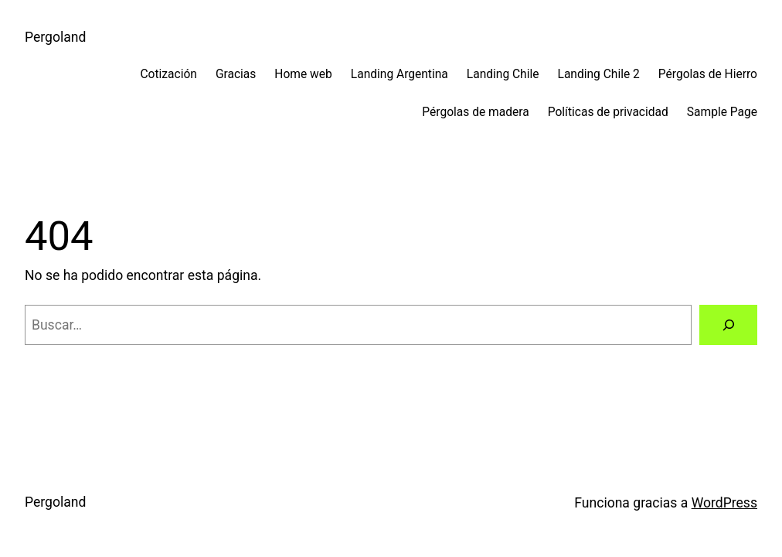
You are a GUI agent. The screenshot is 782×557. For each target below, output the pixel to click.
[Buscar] (728, 324)
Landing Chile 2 (599, 74)
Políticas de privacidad (608, 112)
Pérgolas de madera (475, 112)
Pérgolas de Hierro (707, 74)
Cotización (168, 74)
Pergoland (55, 37)
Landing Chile (503, 74)
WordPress (724, 503)
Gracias (236, 74)
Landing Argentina (399, 74)
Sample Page (722, 112)
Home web (303, 74)
